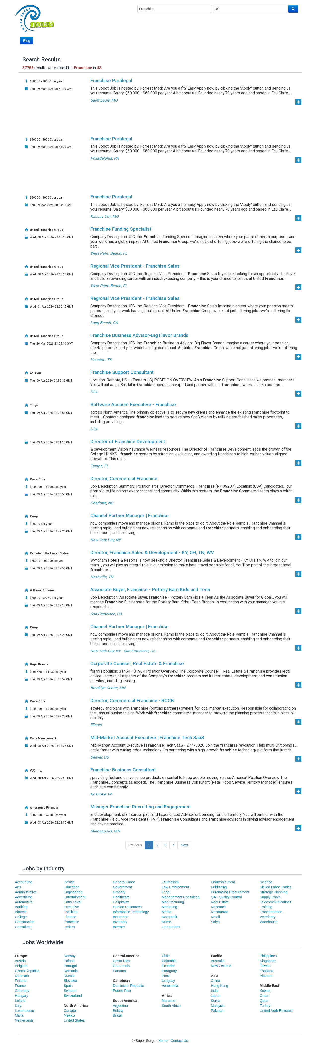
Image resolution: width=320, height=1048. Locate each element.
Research (218, 907)
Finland (20, 981)
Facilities (70, 912)
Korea (215, 1001)
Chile (166, 956)
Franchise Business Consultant (123, 770)
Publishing (219, 887)
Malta (19, 1015)
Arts (18, 887)
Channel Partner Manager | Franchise (129, 515)
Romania (71, 971)
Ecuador (168, 966)
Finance (70, 917)
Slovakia (70, 981)
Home (162, 1041)
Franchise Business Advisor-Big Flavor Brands (139, 335)
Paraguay (169, 971)
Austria (20, 961)
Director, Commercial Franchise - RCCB (132, 700)
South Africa (171, 1006)
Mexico (69, 1015)
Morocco (168, 1001)
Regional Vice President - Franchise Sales (135, 266)
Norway (70, 956)
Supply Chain (270, 897)
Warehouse (269, 922)
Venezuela (170, 986)
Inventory (120, 922)
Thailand (266, 971)
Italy (18, 1006)
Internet (119, 927)
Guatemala (121, 966)
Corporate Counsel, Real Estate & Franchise (137, 663)
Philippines (268, 956)
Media (166, 912)
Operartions (171, 927)
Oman (264, 996)
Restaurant (219, 912)
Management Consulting (181, 897)
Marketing (169, 907)
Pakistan (217, 1010)
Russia (69, 976)
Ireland (20, 1001)
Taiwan (265, 966)
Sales (215, 922)
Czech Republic (27, 971)
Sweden (70, 991)
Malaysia (217, 1006)
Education (71, 887)
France (20, 986)
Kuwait (265, 991)
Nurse (166, 922)
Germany (22, 991)
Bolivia (118, 1010)
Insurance (120, 917)
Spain (68, 986)
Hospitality (121, 902)
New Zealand (221, 966)
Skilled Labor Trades (276, 887)
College (21, 917)
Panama (119, 971)
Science (266, 882)
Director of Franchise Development (127, 441)
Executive (71, 907)
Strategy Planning (274, 892)
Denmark (22, 976)
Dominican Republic (128, 986)
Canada (70, 1010)
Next (184, 845)
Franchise (71, 922)
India (214, 991)
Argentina (120, 1006)
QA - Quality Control (226, 897)
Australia (217, 961)
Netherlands (24, 1020)
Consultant (23, 927)
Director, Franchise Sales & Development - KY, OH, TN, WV (152, 552)
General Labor (124, 882)
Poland (69, 961)
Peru (165, 976)
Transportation (271, 912)
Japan (215, 996)
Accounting (23, 882)
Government (122, 887)
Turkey (265, 1006)
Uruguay (168, 981)
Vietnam (266, 976)
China (215, 981)
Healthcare (121, 897)
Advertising (23, 897)
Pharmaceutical (223, 882)
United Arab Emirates (276, 1010)
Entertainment (75, 897)
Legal (166, 892)
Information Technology (131, 912)
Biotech (21, 912)
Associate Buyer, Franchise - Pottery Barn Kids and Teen (150, 589)
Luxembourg (24, 1010)
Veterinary (268, 917)
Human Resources (127, 907)
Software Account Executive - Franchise (133, 404)
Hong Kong (219, 986)
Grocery (119, 892)
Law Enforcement (175, 887)
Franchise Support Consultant (122, 372)
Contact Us (179, 1041)
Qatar (264, 1001)
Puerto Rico (122, 991)
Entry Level (72, 902)
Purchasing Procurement (230, 892)
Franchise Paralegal (111, 80)
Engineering (73, 892)
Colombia (169, 961)
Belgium (21, 966)
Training (266, 907)
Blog (26, 41)
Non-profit (169, 917)
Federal (70, 927)
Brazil (117, 1015)
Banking (21, 907)
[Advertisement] (208, 31)
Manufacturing (173, 902)
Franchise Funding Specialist (120, 229)
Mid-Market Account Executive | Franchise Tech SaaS (147, 737)
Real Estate (220, 902)
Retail (215, 917)
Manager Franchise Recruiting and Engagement (140, 807)
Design (69, 882)
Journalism (170, 882)
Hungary (21, 996)
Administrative (26, 892)
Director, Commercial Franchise (123, 478)
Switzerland (73, 996)
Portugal (70, 966)
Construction (24, 922)
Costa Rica (121, 961)
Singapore (268, 961)
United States (74, 1020)
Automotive (23, 902)
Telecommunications (275, 902)
